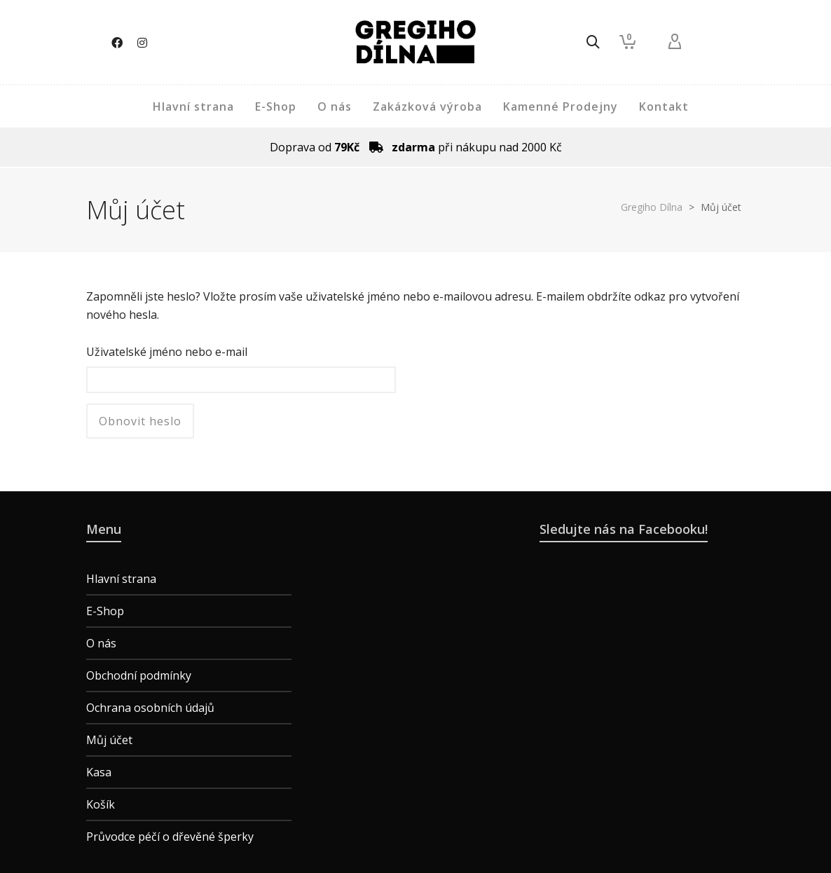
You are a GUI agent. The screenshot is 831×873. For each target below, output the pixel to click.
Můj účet (109, 740)
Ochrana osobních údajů (150, 707)
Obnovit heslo (140, 421)
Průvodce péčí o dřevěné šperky (170, 836)
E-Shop (105, 611)
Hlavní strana (121, 578)
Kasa (98, 772)
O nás (101, 643)
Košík (100, 804)
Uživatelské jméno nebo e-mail (166, 351)
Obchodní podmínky (138, 675)
